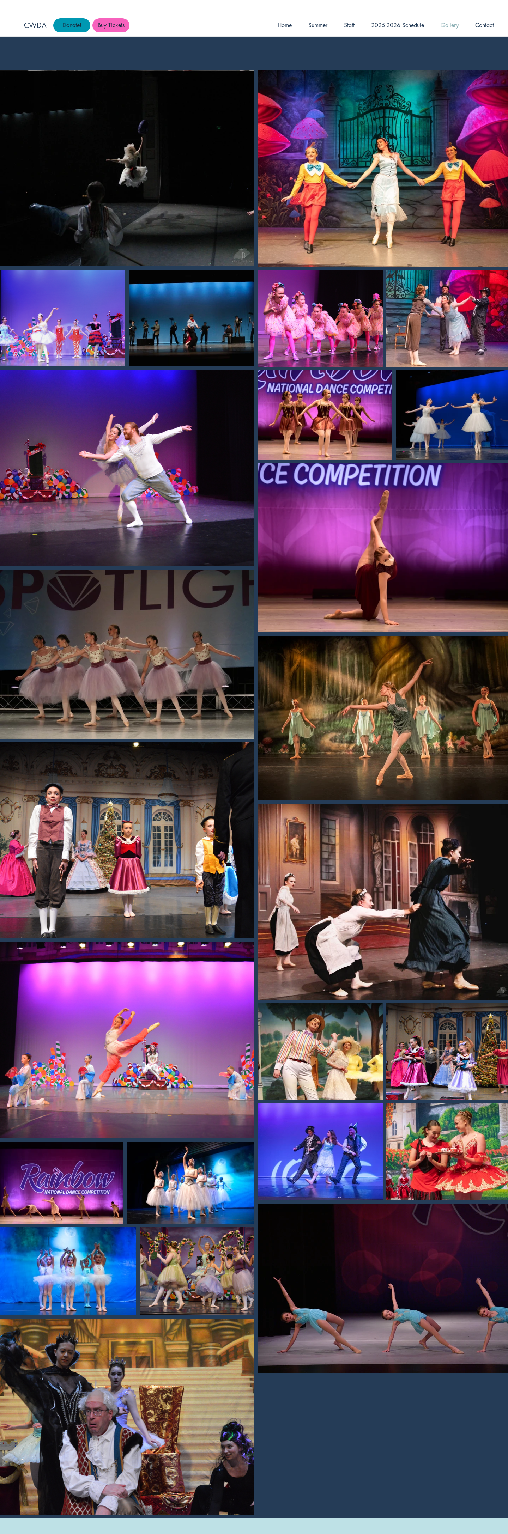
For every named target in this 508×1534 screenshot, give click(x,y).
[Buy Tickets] (110, 25)
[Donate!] (71, 25)
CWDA (35, 25)
